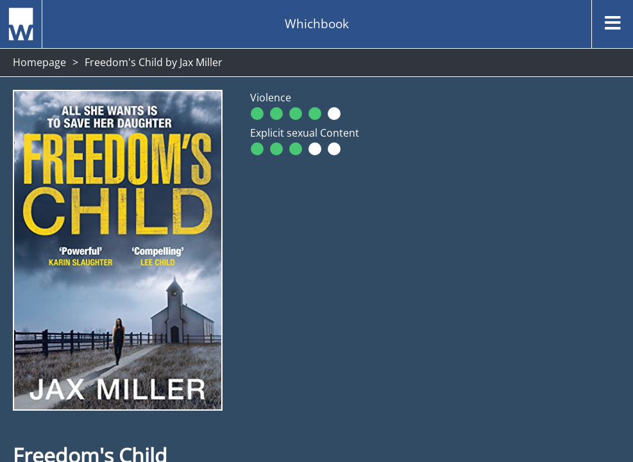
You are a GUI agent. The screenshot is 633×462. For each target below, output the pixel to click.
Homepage (39, 62)
